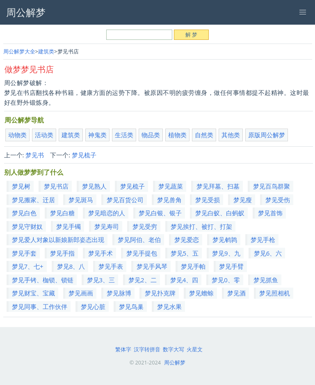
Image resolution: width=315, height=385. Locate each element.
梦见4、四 (184, 280)
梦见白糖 (62, 213)
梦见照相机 (274, 293)
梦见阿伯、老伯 (139, 239)
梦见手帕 (193, 266)
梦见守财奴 (27, 226)
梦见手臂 (231, 266)
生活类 (124, 135)
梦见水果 (169, 306)
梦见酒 (236, 293)
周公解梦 (174, 362)
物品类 (151, 135)
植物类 (177, 135)
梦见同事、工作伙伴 (39, 306)
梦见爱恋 (186, 239)
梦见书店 (56, 186)
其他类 (230, 135)
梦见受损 (207, 200)
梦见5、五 (185, 253)
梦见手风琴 (152, 266)
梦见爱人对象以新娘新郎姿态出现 (58, 239)
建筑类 (46, 51)
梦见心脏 (93, 306)
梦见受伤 (277, 200)
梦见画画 (80, 293)
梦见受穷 (144, 226)
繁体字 (123, 349)
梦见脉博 (119, 293)
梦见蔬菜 (170, 186)
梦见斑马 (80, 200)
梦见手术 (100, 253)
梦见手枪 (263, 239)
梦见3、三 (101, 280)
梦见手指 (62, 253)
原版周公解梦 (266, 135)
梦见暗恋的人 (106, 213)
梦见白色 (24, 213)
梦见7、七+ (27, 266)
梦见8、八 (71, 266)
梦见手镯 (68, 226)
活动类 (44, 135)
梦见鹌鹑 (224, 239)
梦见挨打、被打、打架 (201, 226)
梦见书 (34, 155)
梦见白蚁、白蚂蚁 (219, 213)
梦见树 (21, 186)
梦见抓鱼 (265, 280)
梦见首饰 (270, 213)
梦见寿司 (106, 226)
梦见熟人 (94, 186)
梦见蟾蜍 (201, 293)
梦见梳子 (84, 155)
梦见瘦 (242, 200)
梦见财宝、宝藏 (33, 293)
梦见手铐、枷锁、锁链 (42, 280)
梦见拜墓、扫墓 (218, 186)
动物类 (17, 135)
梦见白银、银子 (160, 213)
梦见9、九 (226, 253)
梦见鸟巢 (131, 306)
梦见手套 (24, 253)
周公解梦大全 (19, 51)
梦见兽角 (169, 200)
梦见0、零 (226, 280)
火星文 (195, 349)
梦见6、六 (268, 253)
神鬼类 (97, 135)
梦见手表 (110, 266)
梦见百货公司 (125, 200)
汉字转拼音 (147, 349)
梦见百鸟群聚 (271, 186)
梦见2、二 (142, 280)
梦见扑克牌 (160, 293)
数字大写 (173, 349)
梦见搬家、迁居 (33, 200)
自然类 (204, 135)
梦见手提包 (141, 253)
